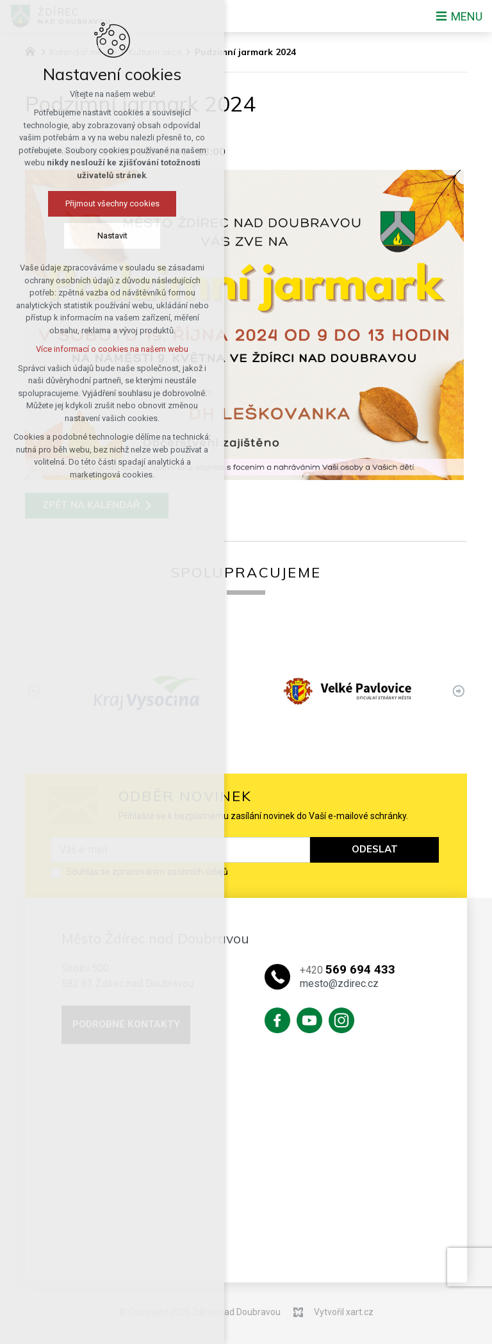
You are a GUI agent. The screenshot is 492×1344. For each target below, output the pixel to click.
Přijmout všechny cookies (92, 203)
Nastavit (92, 235)
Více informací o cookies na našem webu (92, 349)
